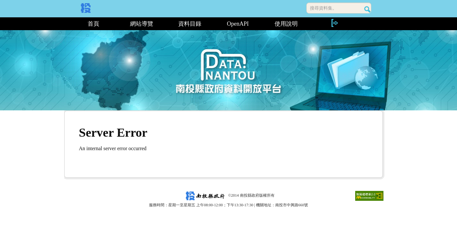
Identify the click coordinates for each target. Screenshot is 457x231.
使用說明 (286, 24)
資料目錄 (189, 24)
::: (66, 24)
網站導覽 (141, 24)
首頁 (93, 24)
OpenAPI (238, 24)
